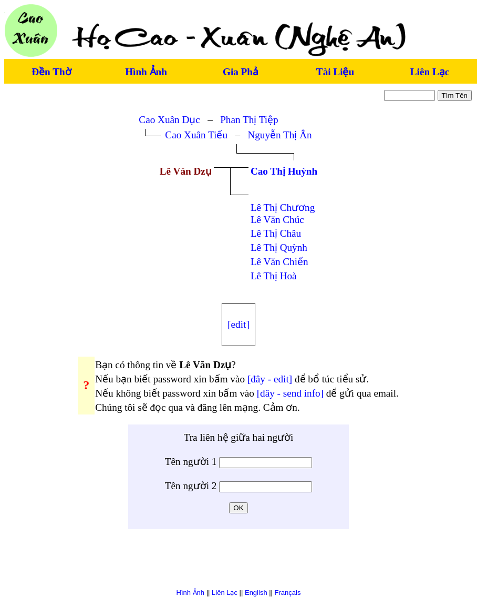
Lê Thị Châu (276, 233)
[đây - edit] (269, 379)
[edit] (238, 324)
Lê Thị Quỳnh (279, 247)
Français (288, 592)
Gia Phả (240, 71)
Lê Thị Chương (283, 207)
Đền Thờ (51, 71)
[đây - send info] (290, 393)
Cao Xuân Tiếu (196, 134)
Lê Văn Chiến (279, 261)
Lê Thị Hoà (274, 275)
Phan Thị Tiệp (249, 119)
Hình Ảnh (146, 71)
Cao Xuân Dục (169, 119)
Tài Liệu (335, 71)
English (256, 592)
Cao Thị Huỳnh (284, 171)
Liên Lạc (429, 71)
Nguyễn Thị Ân (279, 134)
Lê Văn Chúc (277, 219)
